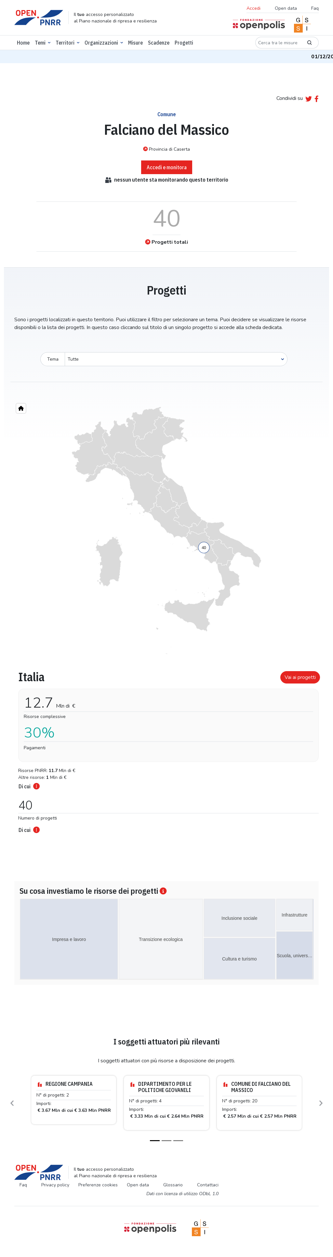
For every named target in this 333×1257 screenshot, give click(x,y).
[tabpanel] (166, 750)
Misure (135, 42)
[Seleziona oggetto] (176, 359)
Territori (65, 42)
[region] (166, 530)
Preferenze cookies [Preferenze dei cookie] (98, 1185)
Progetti (184, 42)
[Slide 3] (178, 1140)
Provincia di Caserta (166, 149)
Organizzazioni (101, 42)
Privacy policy (55, 1185)
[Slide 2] (166, 1140)
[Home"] (21, 408)
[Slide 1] (155, 1140)
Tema (53, 359)
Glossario (173, 1185)
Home (23, 42)
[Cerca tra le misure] (278, 42)
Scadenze (158, 42)
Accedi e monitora (167, 167)
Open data (286, 8)
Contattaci (208, 1185)
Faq (315, 8)
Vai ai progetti (300, 677)
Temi (40, 42)
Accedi (253, 8)
